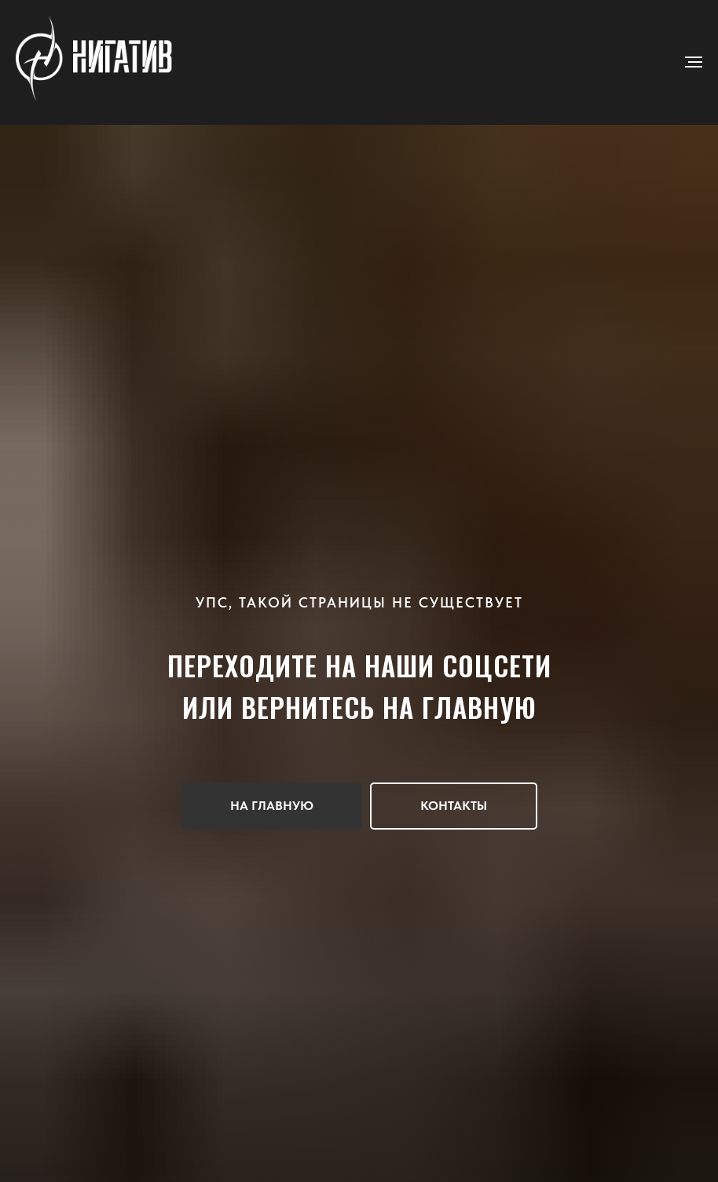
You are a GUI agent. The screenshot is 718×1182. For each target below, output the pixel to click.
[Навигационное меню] (693, 62)
